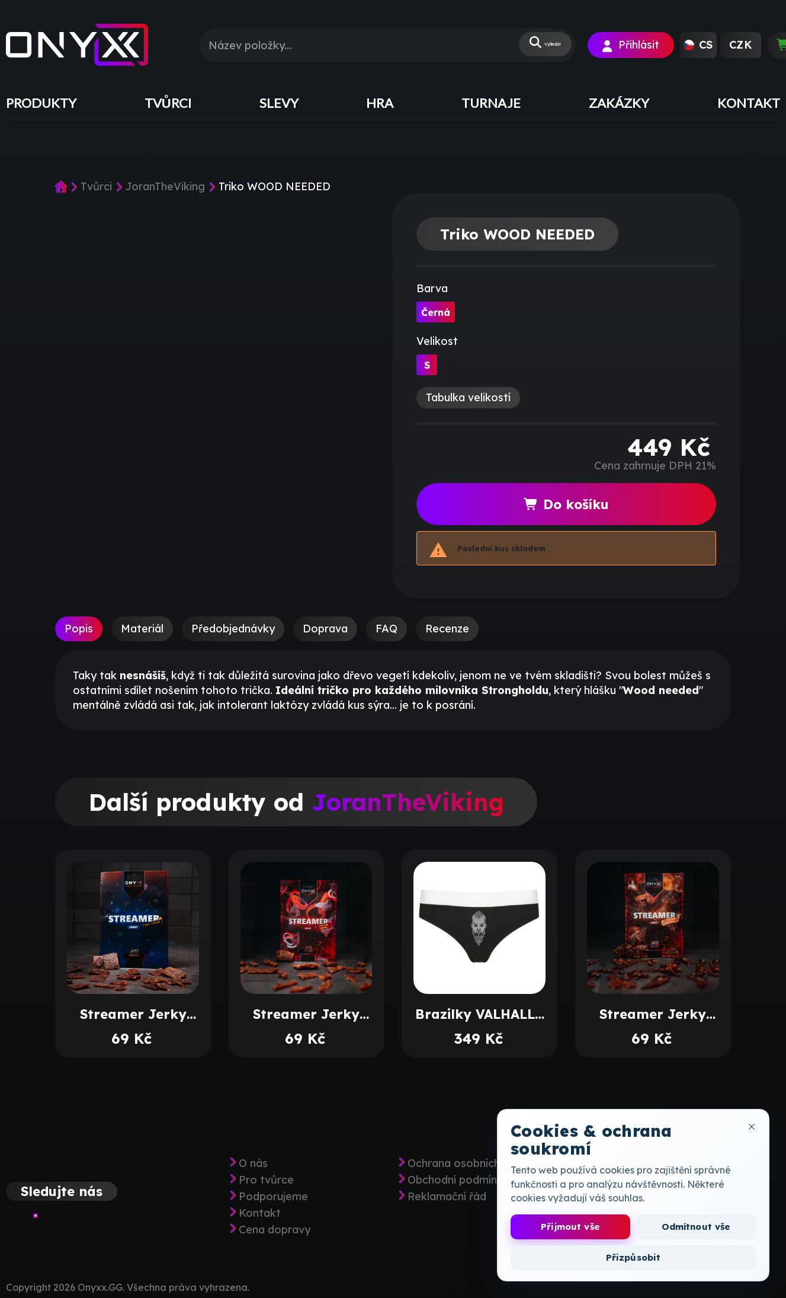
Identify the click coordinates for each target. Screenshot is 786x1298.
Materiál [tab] (142, 628)
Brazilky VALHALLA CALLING (479, 1014)
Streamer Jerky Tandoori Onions (306, 1014)
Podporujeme (273, 1196)
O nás (253, 1163)
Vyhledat (531, 45)
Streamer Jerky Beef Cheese (133, 1014)
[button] (698, 45)
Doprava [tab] (325, 628)
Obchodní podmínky (458, 1180)
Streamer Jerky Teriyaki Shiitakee (653, 1014)
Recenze (447, 628)
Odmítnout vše (696, 1226)
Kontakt (260, 1213)
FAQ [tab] (386, 628)
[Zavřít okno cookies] (752, 1127)
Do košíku (566, 504)
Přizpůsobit (633, 1257)
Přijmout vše (570, 1226)
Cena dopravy (274, 1230)
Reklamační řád (447, 1196)
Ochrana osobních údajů (469, 1163)
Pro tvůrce (266, 1180)
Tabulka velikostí (468, 397)
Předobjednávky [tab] (233, 628)
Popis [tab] (79, 628)
